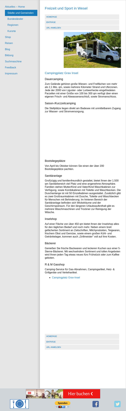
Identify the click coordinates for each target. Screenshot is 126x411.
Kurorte (11, 31)
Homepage (51, 17)
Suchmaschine (13, 61)
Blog (7, 49)
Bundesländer (15, 19)
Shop (8, 37)
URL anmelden (53, 28)
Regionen (12, 25)
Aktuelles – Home (15, 6)
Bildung (9, 55)
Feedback (10, 67)
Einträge (51, 22)
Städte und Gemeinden (20, 13)
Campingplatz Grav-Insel (66, 277)
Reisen (9, 43)
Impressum (11, 73)
